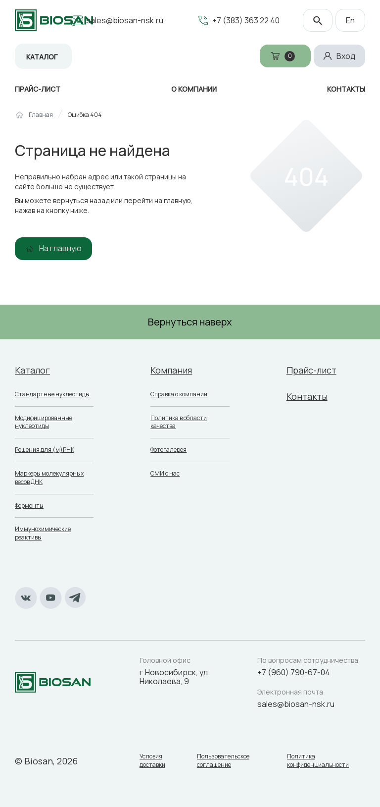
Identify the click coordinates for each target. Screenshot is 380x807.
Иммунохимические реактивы (43, 533)
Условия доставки (152, 761)
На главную (60, 248)
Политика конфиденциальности (318, 761)
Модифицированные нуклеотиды (43, 422)
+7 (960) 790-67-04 (293, 672)
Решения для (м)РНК (44, 449)
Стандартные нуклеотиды (52, 394)
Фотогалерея (168, 449)
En (350, 20)
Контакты (307, 396)
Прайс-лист (311, 370)
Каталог (41, 56)
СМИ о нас (165, 473)
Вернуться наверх (190, 321)
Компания (171, 370)
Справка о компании (178, 394)
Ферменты (29, 505)
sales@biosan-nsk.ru (124, 20)
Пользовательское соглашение (223, 761)
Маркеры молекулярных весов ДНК (49, 477)
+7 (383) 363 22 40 (246, 20)
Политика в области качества (178, 422)
